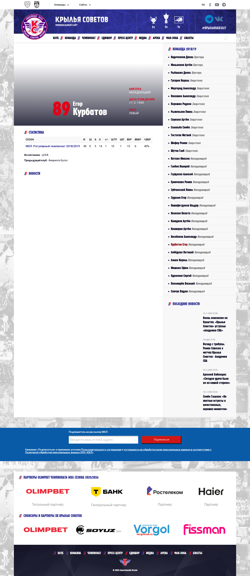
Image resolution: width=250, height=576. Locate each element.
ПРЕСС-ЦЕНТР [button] (125, 38)
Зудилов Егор (187, 197)
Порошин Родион (188, 104)
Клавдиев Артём (189, 221)
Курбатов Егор (187, 244)
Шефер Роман (186, 143)
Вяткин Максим (188, 158)
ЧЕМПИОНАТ (94, 553)
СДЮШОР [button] (107, 38)
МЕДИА (150, 553)
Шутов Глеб (184, 150)
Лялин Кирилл (187, 260)
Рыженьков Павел (188, 111)
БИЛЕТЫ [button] (188, 38)
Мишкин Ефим (188, 268)
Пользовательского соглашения (101, 449)
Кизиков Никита (189, 213)
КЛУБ (60, 553)
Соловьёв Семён (187, 127)
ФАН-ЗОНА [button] (172, 38)
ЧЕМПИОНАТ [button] (88, 38)
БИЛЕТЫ (197, 553)
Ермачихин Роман (190, 182)
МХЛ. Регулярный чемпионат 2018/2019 (53, 146)
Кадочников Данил (187, 57)
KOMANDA (75, 553)
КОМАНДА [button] (70, 38)
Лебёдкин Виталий (190, 252)
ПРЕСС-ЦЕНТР (115, 553)
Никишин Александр (190, 96)
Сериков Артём (186, 119)
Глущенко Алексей (190, 174)
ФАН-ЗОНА (180, 553)
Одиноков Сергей (189, 275)
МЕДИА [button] (143, 38)
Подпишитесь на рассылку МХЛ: (88, 432)
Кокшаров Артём (189, 228)
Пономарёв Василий (191, 283)
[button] (226, 38)
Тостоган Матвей (187, 135)
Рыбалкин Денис (186, 72)
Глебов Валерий (188, 166)
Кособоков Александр (192, 236)
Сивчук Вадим (188, 291)
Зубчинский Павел (190, 189)
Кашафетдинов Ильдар (193, 205)
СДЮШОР (134, 553)
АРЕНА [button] (156, 38)
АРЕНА (164, 553)
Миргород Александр (190, 88)
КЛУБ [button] (56, 38)
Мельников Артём (187, 64)
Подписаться (161, 439)
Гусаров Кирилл (186, 80)
